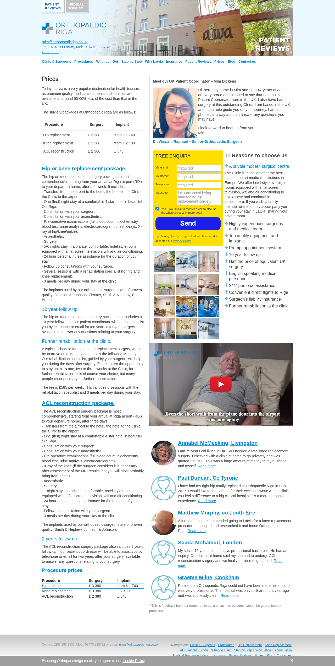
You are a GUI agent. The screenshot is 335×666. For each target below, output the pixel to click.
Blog (231, 61)
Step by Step (131, 61)
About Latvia (283, 650)
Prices (219, 61)
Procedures (83, 61)
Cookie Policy (133, 661)
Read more (207, 466)
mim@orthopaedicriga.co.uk (65, 42)
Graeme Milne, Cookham (208, 577)
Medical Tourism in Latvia (190, 655)
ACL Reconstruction (194, 650)
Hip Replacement (250, 645)
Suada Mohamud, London (210, 542)
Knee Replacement (278, 645)
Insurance (174, 61)
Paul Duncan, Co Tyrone (208, 478)
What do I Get (107, 61)
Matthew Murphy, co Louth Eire (216, 513)
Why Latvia (154, 61)
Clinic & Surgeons (56, 61)
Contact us (50, 52)
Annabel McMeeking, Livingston (218, 443)
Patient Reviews (198, 61)
